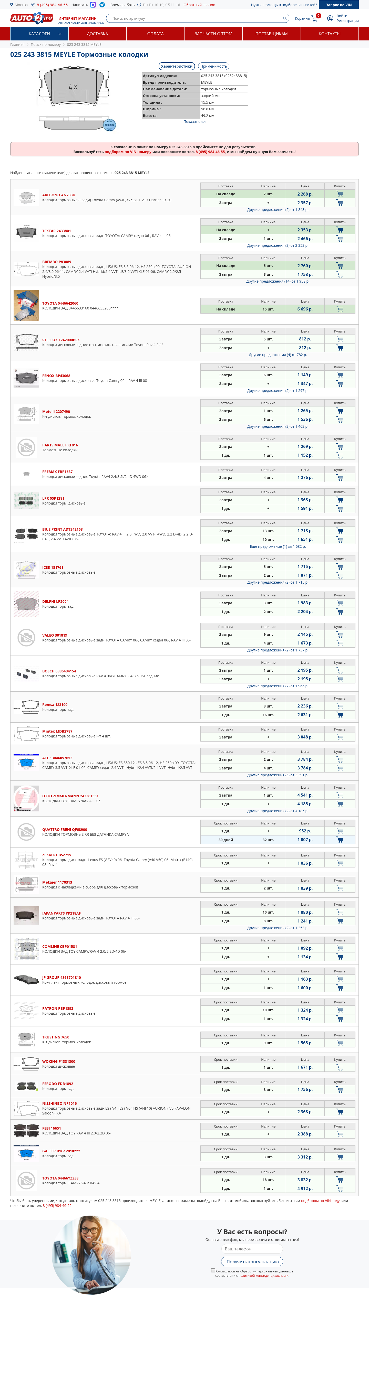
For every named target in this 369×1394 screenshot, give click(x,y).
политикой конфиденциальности (264, 1275)
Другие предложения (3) (278, 245)
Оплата (155, 34)
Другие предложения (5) (278, 390)
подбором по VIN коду (320, 1200)
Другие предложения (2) (278, 209)
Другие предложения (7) (278, 685)
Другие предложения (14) (278, 281)
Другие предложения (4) (278, 354)
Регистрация (348, 20)
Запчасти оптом (213, 34)
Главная (17, 44)
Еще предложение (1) (278, 546)
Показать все (194, 121)
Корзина (302, 18)
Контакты (330, 34)
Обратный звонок (199, 4)
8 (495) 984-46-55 (52, 4)
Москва (21, 4)
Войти (342, 15)
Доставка (97, 34)
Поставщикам (271, 34)
